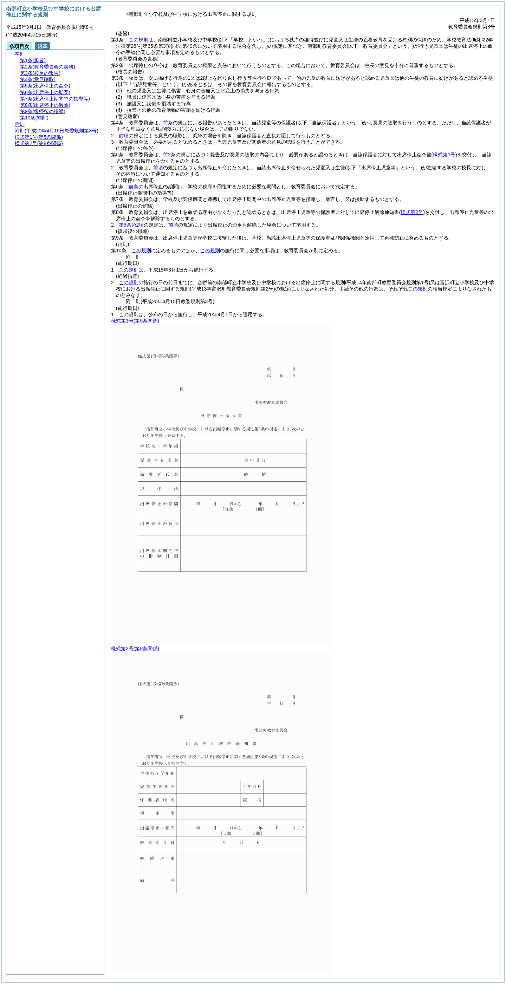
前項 (124, 135)
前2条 (169, 154)
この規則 (138, 40)
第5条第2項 (131, 225)
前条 (168, 122)
